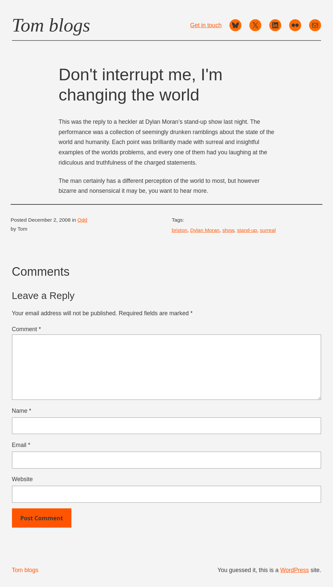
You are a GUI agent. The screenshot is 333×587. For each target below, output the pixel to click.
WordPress (294, 570)
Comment (26, 329)
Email (21, 445)
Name (22, 410)
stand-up (247, 230)
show (228, 230)
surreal (268, 230)
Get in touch (206, 25)
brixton (180, 230)
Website (22, 479)
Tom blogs (51, 25)
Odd (82, 220)
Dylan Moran (204, 230)
